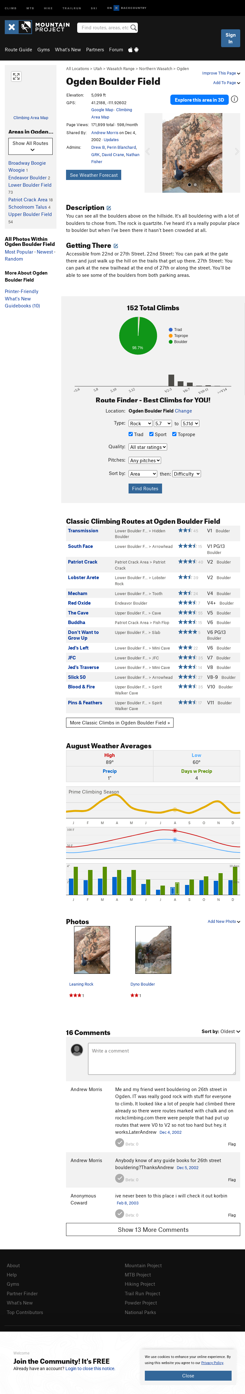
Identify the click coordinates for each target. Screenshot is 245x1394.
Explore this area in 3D (199, 100)
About (13, 1265)
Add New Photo (224, 921)
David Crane (113, 154)
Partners (95, 49)
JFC (155, 657)
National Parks (140, 1312)
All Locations (77, 68)
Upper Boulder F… (131, 612)
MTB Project (138, 1274)
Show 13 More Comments (153, 1229)
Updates (111, 139)
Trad (136, 434)
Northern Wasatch (155, 68)
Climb (11, 8)
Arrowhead (162, 546)
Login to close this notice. (90, 1368)
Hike (48, 8)
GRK (95, 154)
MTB (30, 8)
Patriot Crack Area (28, 199)
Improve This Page (221, 72)
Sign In (231, 38)
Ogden (183, 68)
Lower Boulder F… (131, 530)
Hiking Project (140, 1284)
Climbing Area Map (30, 117)
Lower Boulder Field (30, 185)
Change (183, 410)
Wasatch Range (121, 68)
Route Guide (18, 49)
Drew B (98, 147)
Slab (156, 632)
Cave (156, 612)
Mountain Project (143, 1265)
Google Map (102, 109)
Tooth (157, 593)
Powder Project (141, 1302)
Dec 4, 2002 (171, 1132)
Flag (232, 1143)
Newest (45, 252)
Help (12, 1274)
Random (14, 259)
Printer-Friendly (21, 291)
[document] (188, 1367)
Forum (116, 49)
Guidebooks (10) (22, 305)
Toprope (183, 434)
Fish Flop (161, 622)
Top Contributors (25, 1312)
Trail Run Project (142, 1293)
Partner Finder (22, 1293)
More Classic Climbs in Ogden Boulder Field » (120, 722)
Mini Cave (161, 647)
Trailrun (72, 8)
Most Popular (19, 252)
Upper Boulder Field (30, 214)
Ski (94, 8)
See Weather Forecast (94, 175)
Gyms (43, 49)
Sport (158, 434)
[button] (151, 153)
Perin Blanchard (121, 147)
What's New (68, 49)
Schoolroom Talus (27, 207)
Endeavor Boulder (27, 177)
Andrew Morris (104, 132)
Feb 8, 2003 (128, 1202)
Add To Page (226, 82)
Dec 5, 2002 (187, 1167)
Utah (97, 68)
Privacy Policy (212, 1363)
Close (188, 1375)
